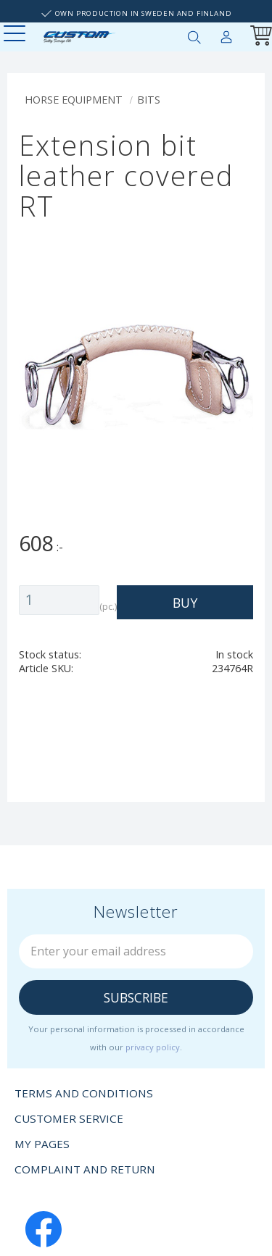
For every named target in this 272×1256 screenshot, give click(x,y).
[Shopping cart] (258, 37)
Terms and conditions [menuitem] (84, 1093)
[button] (16, 34)
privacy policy (152, 1047)
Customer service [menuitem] (69, 1118)
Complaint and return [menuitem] (85, 1169)
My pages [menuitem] (226, 34)
